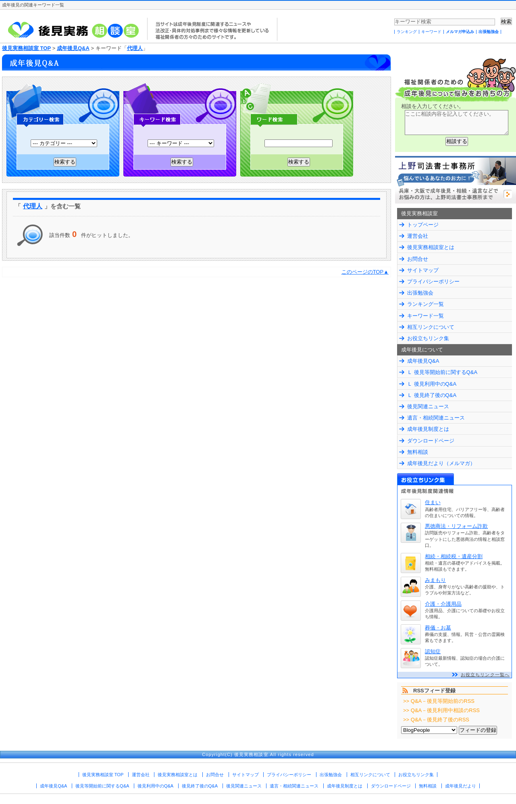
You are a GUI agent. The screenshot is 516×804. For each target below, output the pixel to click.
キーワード (431, 31)
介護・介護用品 (443, 604)
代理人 (135, 48)
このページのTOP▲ (365, 272)
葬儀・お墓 (438, 628)
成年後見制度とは (428, 429)
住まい (433, 502)
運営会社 (417, 236)
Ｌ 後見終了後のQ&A (431, 395)
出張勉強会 (489, 31)
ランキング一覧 (425, 304)
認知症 (433, 651)
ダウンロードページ (430, 441)
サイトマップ (423, 270)
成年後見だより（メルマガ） (441, 463)
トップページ (423, 225)
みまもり (435, 580)
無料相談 (417, 452)
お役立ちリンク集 (428, 338)
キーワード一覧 (425, 316)
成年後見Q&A (73, 48)
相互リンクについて (430, 327)
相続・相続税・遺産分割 (454, 556)
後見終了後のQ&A (200, 785)
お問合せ (417, 259)
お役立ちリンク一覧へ (485, 674)
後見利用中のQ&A (155, 785)
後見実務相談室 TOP (26, 48)
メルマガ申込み (460, 31)
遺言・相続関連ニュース (436, 418)
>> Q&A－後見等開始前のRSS (438, 701)
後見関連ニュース (428, 406)
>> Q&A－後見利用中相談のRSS (441, 710)
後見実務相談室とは (430, 247)
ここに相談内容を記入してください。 (456, 122)
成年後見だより (460, 785)
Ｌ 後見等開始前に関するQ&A (442, 372)
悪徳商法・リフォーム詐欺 (456, 526)
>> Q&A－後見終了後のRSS (436, 720)
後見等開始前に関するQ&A (102, 785)
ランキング (407, 31)
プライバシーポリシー (433, 281)
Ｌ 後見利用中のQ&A (431, 384)
